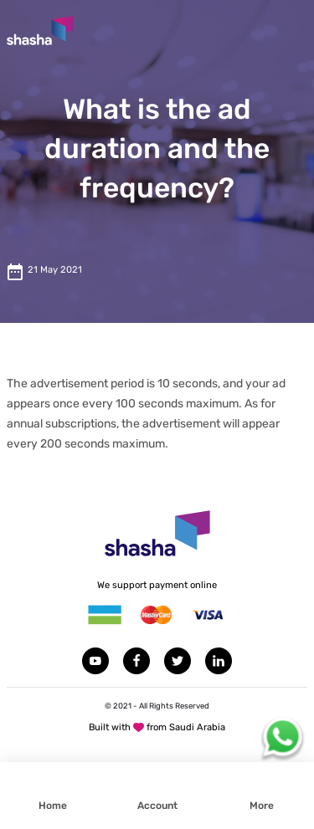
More (262, 805)
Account (157, 805)
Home (53, 805)
